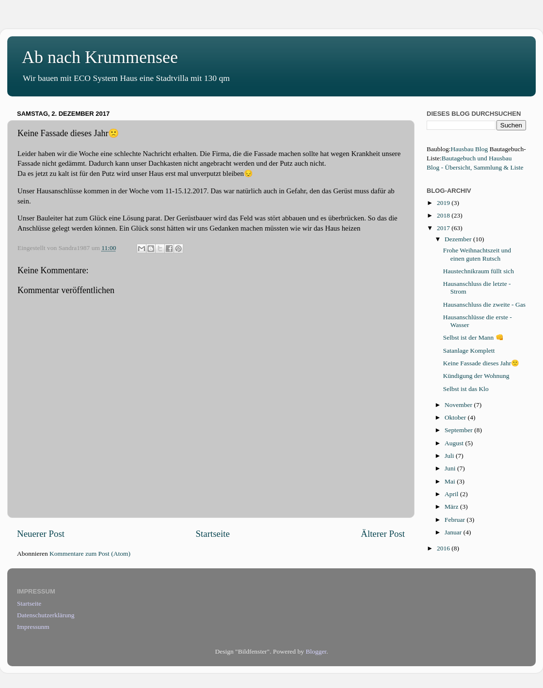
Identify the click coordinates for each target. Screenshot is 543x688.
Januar (454, 532)
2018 (444, 215)
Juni (451, 468)
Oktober (456, 417)
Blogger (315, 651)
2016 (444, 548)
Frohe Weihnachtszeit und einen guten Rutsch (477, 254)
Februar (455, 519)
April (452, 494)
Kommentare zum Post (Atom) (89, 553)
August (455, 443)
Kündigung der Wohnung (476, 375)
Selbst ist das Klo (466, 388)
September (459, 430)
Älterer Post (383, 534)
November (459, 404)
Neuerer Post (40, 534)
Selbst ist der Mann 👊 (473, 337)
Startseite (213, 534)
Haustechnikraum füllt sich (478, 271)
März (452, 506)
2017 (444, 228)
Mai (451, 481)
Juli (450, 455)
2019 (444, 202)
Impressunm (33, 626)
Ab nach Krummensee (100, 57)
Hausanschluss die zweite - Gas (484, 304)
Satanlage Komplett (469, 350)
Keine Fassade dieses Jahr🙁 (481, 363)
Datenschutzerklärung (45, 615)
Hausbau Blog (469, 149)
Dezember (459, 239)
